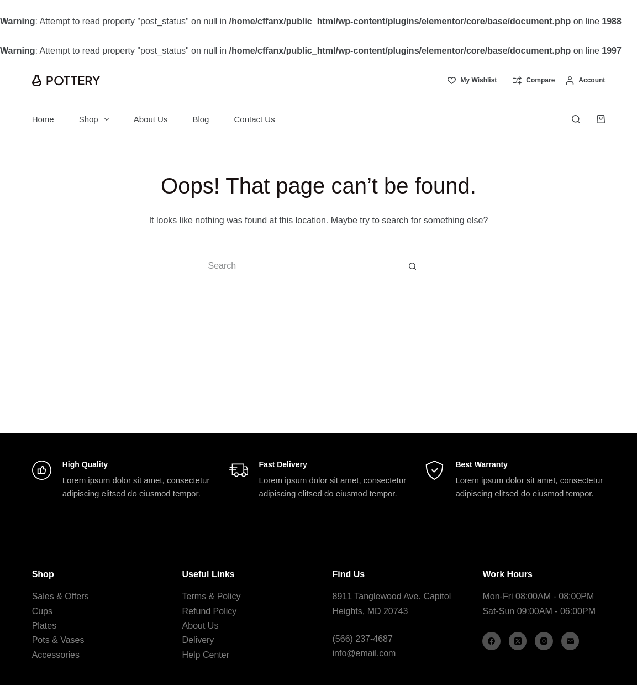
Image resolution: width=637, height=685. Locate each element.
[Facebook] (491, 641)
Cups (42, 611)
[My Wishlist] (472, 80)
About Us (151, 119)
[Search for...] (302, 266)
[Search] (576, 119)
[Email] (570, 641)
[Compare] (534, 80)
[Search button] (412, 266)
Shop (96, 119)
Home (43, 119)
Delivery (198, 640)
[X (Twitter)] (518, 641)
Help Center (205, 655)
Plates (44, 625)
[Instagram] (544, 641)
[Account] (585, 80)
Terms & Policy (211, 596)
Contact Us (254, 119)
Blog (200, 119)
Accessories (56, 655)
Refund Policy (209, 611)
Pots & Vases (58, 640)
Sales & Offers (60, 596)
